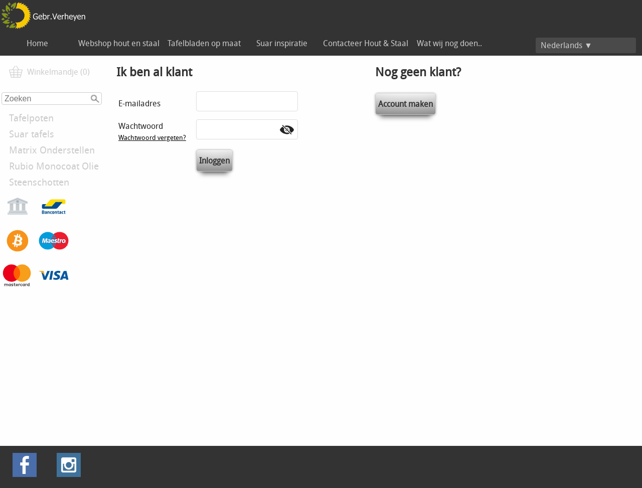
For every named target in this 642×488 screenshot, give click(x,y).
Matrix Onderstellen (52, 149)
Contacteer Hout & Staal (365, 43)
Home (37, 43)
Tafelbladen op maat (204, 43)
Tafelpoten (31, 117)
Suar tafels (31, 133)
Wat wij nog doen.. (449, 43)
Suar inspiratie (281, 43)
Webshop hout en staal (118, 43)
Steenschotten (39, 182)
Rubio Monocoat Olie (54, 166)
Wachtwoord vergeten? (152, 137)
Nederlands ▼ (566, 45)
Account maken (405, 103)
